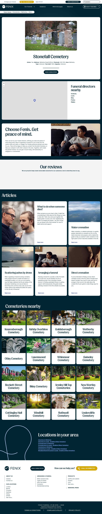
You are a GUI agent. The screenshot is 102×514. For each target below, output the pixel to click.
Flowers (70, 480)
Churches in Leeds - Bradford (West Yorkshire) (52, 441)
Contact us (9, 480)
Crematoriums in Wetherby (46, 443)
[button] (34, 100)
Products (71, 476)
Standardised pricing (43, 486)
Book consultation (73, 1)
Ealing (8, 494)
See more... (9, 497)
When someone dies (42, 479)
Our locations (11, 484)
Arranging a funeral (44, 476)
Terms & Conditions (32, 510)
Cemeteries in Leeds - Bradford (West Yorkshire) (52, 449)
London (8, 487)
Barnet (8, 488)
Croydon (8, 490)
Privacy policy (75, 510)
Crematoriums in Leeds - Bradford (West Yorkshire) (53, 445)
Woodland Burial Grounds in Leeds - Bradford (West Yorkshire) (56, 450)
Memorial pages (73, 487)
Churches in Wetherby (44, 440)
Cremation (40, 484)
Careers (8, 479)
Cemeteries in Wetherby (45, 447)
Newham (8, 492)
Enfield (8, 495)
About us (9, 476)
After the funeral (41, 482)
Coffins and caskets (73, 479)
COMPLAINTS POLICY (54, 510)
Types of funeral (41, 480)
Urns (69, 482)
